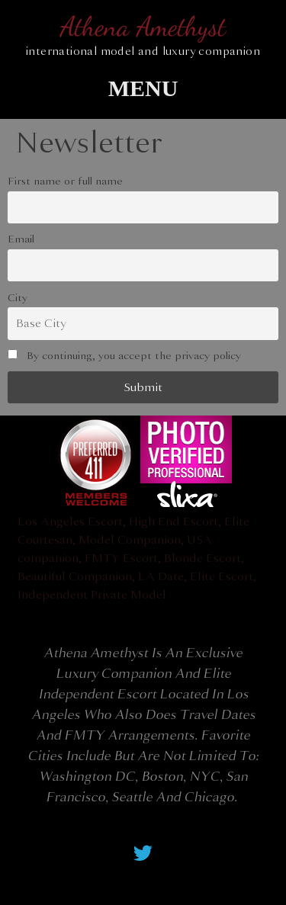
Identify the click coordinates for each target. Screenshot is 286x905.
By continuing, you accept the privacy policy (124, 355)
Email (21, 239)
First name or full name (65, 181)
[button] (143, 88)
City (17, 297)
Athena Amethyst (143, 26)
